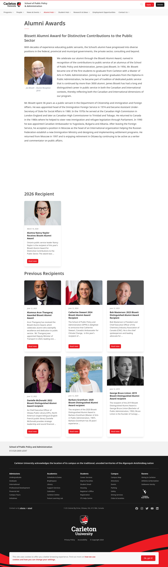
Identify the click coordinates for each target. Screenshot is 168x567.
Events (113, 484)
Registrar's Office (87, 491)
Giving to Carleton (149, 477)
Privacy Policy (69, 540)
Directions (115, 481)
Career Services (86, 477)
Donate (160, 4)
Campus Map (116, 477)
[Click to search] (141, 5)
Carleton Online (53, 495)
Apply (148, 4)
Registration (85, 495)
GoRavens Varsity (148, 484)
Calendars (51, 491)
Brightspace (51, 481)
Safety (113, 491)
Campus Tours (14, 495)
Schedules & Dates (54, 477)
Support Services (53, 488)
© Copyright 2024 (97, 540)
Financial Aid (14, 491)
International (14, 484)
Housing (83, 488)
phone (23, 508)
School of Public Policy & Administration (36, 4)
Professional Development (19, 488)
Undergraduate (15, 477)
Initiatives (13, 498)
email (30, 508)
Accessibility (82, 540)
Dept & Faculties (86, 481)
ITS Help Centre (86, 498)
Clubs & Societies (117, 498)
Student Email (85, 484)
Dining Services (117, 495)
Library (50, 484)
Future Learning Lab (55, 498)
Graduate (13, 481)
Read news (33, 261)
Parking (114, 488)
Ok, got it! (148, 558)
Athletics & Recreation (150, 481)
